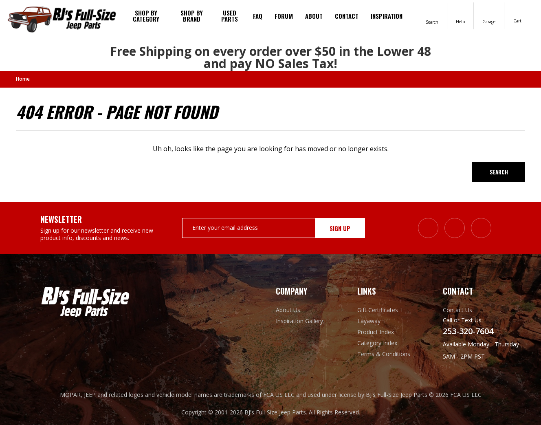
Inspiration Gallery (299, 321)
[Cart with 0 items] (517, 15)
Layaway (368, 321)
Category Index (377, 343)
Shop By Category (146, 15)
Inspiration (386, 15)
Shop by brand (191, 15)
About (314, 15)
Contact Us (457, 310)
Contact (346, 15)
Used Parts (229, 15)
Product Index (375, 332)
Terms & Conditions (383, 354)
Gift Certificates (377, 310)
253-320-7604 (468, 331)
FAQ (257, 15)
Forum (284, 15)
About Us (288, 310)
